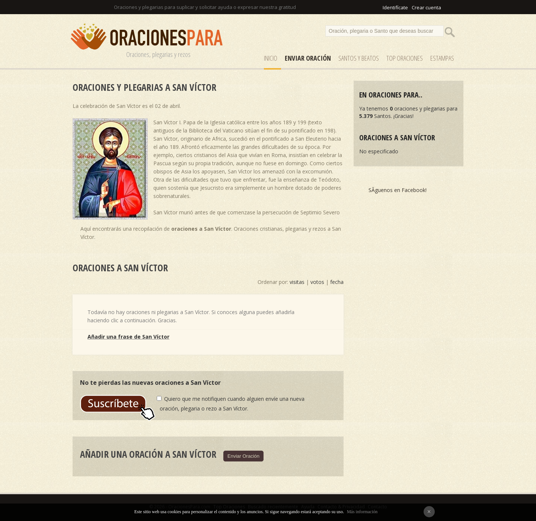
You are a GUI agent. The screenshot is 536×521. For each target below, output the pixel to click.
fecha (337, 281)
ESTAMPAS (442, 58)
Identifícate (395, 7)
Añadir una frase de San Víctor (128, 336)
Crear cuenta (426, 7)
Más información (362, 511)
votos (317, 281)
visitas (297, 281)
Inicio (270, 58)
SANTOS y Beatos (358, 58)
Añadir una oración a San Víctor (148, 454)
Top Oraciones (404, 58)
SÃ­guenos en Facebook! (397, 190)
